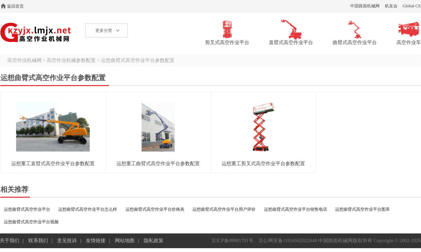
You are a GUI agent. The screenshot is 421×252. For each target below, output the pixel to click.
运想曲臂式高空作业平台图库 (362, 209)
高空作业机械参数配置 (71, 60)
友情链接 (96, 240)
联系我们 (38, 240)
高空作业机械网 (36, 32)
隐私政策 (153, 240)
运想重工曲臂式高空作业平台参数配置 (158, 163)
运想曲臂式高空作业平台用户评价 (224, 209)
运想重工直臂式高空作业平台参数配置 (53, 163)
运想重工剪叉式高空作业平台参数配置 (263, 163)
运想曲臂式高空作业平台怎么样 (87, 209)
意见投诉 (67, 240)
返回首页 (15, 6)
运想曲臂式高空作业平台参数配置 (138, 60)
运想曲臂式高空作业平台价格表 (154, 209)
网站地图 (125, 240)
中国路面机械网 (365, 6)
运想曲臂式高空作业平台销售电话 (295, 209)
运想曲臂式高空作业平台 (27, 209)
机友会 (391, 6)
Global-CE (412, 6)
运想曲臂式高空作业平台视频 (31, 221)
